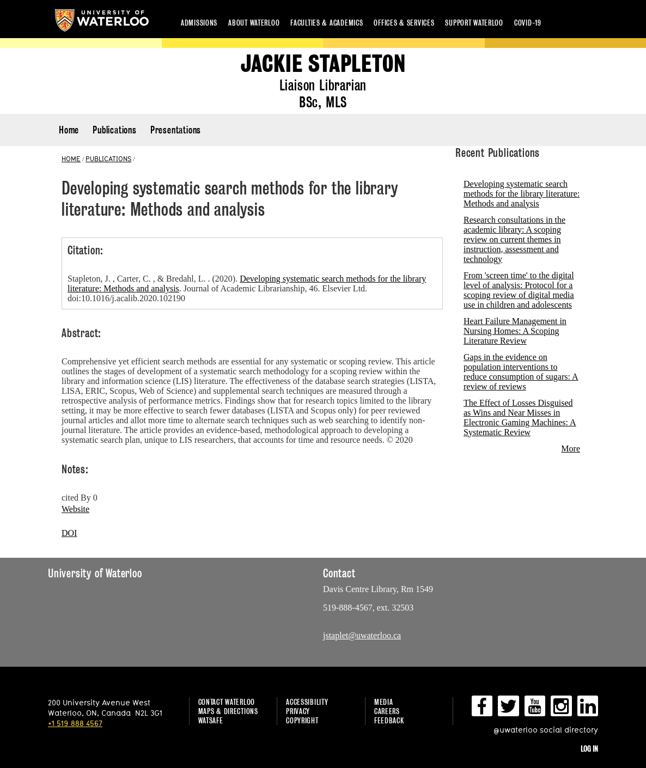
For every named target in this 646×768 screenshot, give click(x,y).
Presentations (175, 130)
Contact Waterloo (226, 701)
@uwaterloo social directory (545, 729)
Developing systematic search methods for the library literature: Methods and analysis (522, 193)
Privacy (298, 711)
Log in (589, 748)
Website (75, 509)
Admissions (199, 22)
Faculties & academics (326, 22)
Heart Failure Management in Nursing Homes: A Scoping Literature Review (515, 330)
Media (383, 701)
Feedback (389, 720)
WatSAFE (210, 720)
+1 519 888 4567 (75, 723)
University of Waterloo (102, 20)
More (570, 448)
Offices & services (404, 22)
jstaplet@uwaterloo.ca (362, 635)
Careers (387, 711)
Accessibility (307, 701)
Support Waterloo (474, 22)
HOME (71, 158)
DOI (69, 533)
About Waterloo (253, 22)
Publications (115, 130)
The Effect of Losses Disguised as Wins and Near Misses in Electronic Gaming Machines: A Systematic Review (520, 417)
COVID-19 (527, 22)
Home (69, 130)
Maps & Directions (228, 711)
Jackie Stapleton (323, 64)
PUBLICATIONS (108, 158)
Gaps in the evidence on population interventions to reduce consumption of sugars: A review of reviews (521, 371)
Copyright (302, 720)
